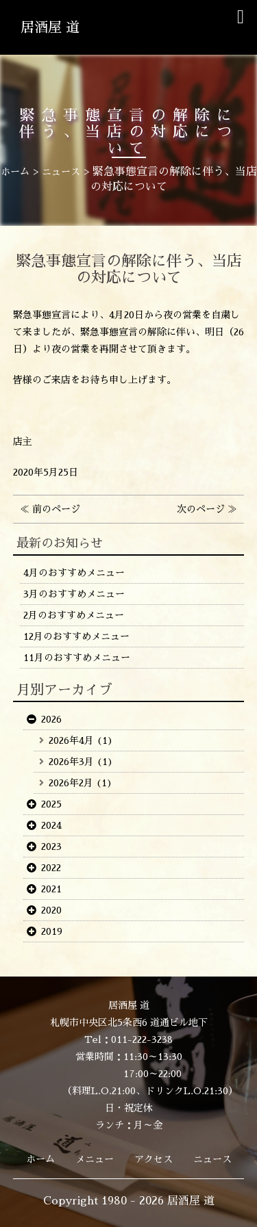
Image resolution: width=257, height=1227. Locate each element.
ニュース (212, 1159)
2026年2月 (71, 783)
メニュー (94, 1159)
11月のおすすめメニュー (76, 657)
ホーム (40, 1159)
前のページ (56, 509)
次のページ (201, 509)
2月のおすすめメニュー (73, 615)
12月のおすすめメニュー (76, 636)
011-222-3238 (142, 1039)
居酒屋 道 (50, 27)
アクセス (153, 1159)
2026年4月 (71, 740)
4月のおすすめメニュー (74, 573)
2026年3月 (71, 761)
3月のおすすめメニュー (74, 594)
